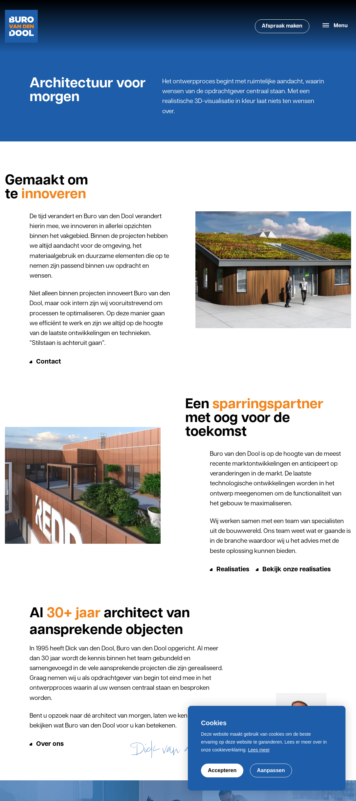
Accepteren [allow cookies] (222, 770)
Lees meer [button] (259, 749)
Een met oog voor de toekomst (254, 419)
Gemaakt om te (46, 188)
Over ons (50, 744)
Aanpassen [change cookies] (271, 770)
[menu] (335, 26)
